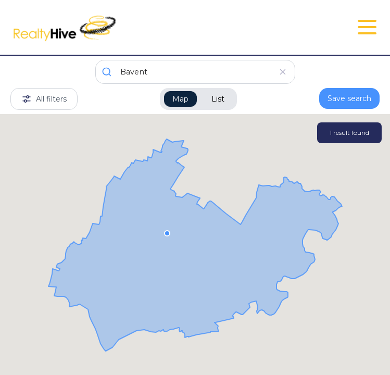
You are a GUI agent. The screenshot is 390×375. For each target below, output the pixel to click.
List (217, 99)
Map (180, 99)
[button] (167, 233)
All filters (44, 99)
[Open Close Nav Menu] (367, 27)
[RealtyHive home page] (133, 27)
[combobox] (195, 72)
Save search (349, 98)
